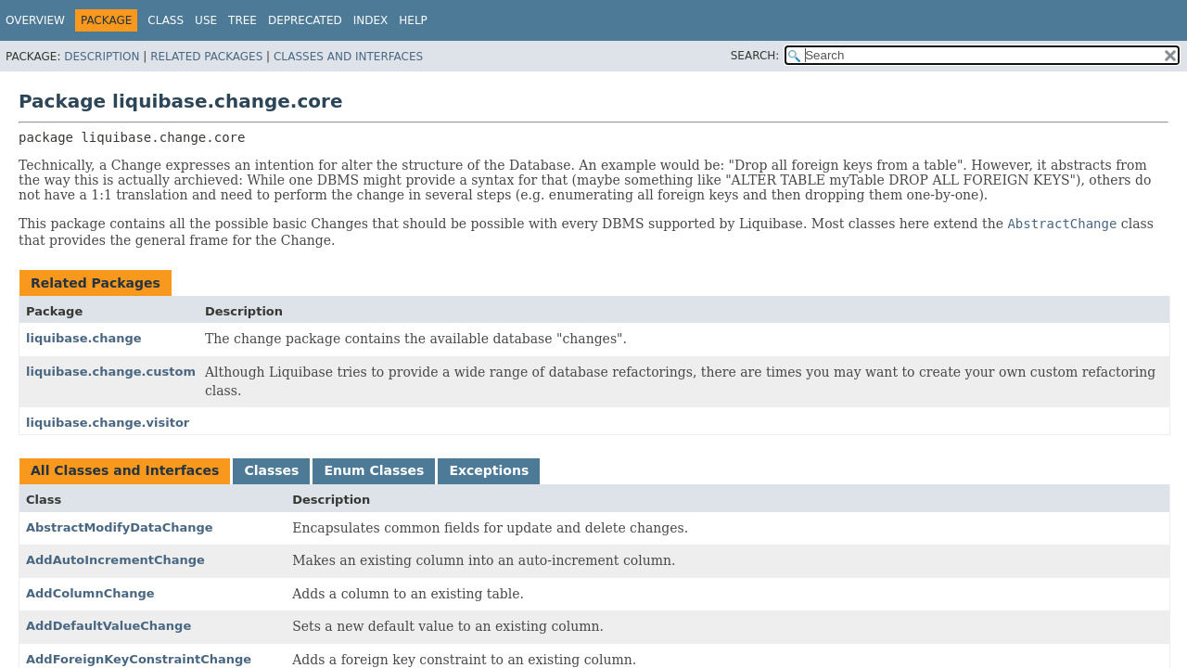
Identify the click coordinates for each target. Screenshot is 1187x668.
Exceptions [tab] (489, 470)
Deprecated (305, 20)
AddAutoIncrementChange (115, 560)
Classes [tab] (271, 470)
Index (371, 20)
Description (101, 56)
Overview (35, 20)
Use (206, 20)
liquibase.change (84, 338)
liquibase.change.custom (111, 372)
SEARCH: (755, 55)
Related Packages (206, 56)
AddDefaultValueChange (108, 626)
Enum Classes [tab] (374, 470)
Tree (242, 20)
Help (413, 20)
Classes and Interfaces (348, 56)
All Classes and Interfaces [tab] (125, 470)
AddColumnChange (90, 593)
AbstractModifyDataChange (119, 527)
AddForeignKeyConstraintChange (138, 659)
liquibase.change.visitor (107, 423)
